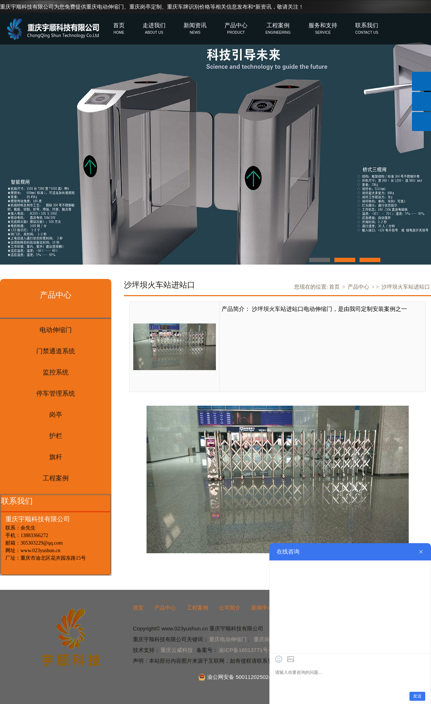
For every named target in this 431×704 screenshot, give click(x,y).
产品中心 (358, 287)
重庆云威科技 (177, 650)
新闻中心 (262, 608)
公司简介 (230, 608)
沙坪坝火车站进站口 (405, 287)
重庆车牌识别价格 (188, 7)
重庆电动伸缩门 (105, 7)
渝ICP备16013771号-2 (246, 650)
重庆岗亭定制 (145, 7)
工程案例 (197, 608)
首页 (334, 287)
